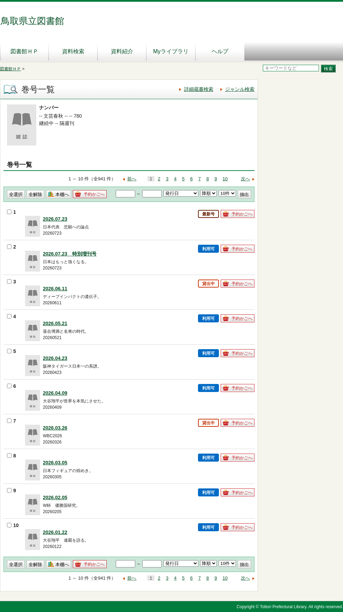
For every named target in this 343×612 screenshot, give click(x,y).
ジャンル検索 (239, 89)
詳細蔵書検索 (198, 89)
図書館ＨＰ (24, 51)
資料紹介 (122, 51)
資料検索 (73, 51)
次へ (245, 178)
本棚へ (62, 194)
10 (225, 178)
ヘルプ (220, 51)
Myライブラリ (170, 51)
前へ (131, 178)
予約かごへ (94, 194)
